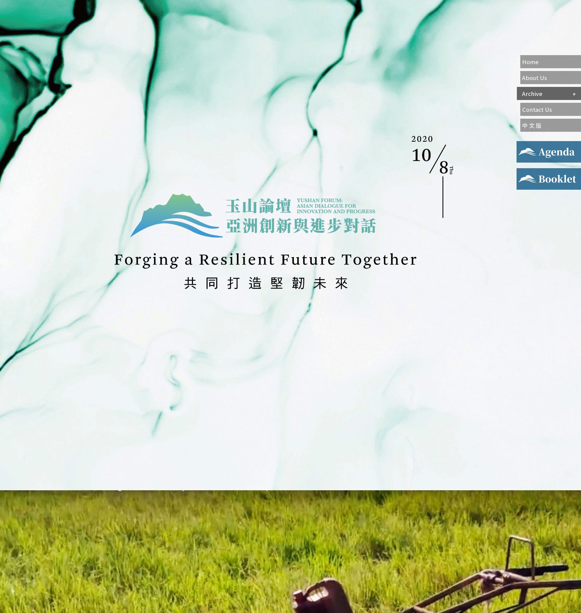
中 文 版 (531, 125)
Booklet (526, 172)
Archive (532, 93)
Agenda (525, 145)
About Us (534, 78)
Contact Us (537, 109)
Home (530, 62)
